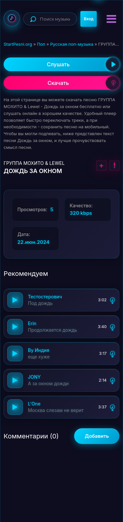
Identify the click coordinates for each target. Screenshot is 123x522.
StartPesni (12, 18)
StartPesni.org (18, 44)
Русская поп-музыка (71, 44)
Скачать (83, 83)
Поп (41, 44)
